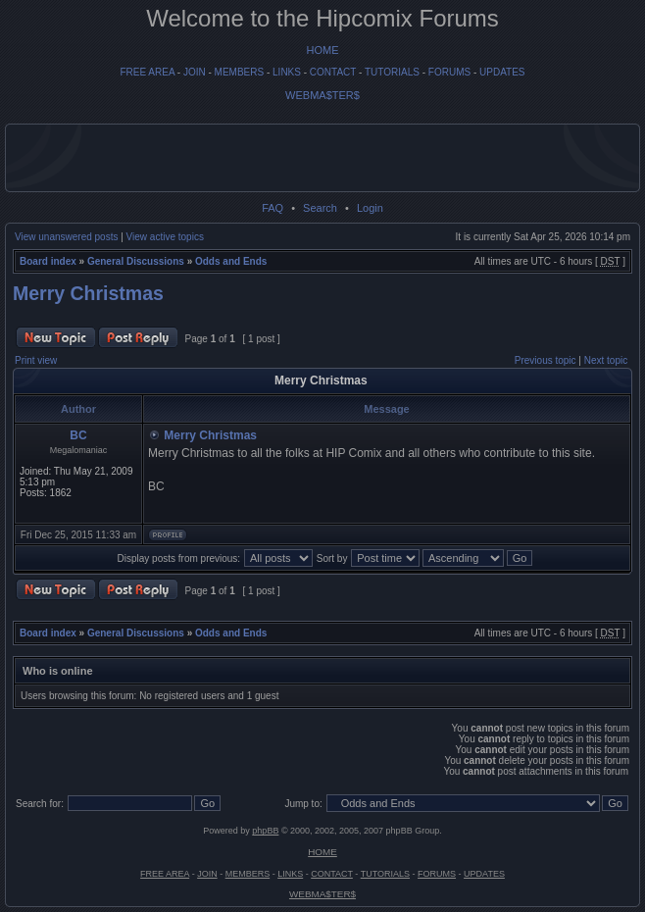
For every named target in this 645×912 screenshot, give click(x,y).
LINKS (287, 72)
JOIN (194, 72)
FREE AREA (147, 72)
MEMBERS (240, 72)
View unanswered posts (66, 236)
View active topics (165, 236)
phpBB (265, 831)
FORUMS (449, 72)
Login (370, 208)
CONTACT (333, 72)
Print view (36, 360)
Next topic (605, 360)
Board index (48, 261)
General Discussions (135, 261)
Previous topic (545, 360)
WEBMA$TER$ (322, 95)
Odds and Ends (231, 261)
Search (320, 208)
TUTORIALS (392, 72)
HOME (323, 50)
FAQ (272, 208)
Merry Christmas (88, 293)
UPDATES (502, 72)
